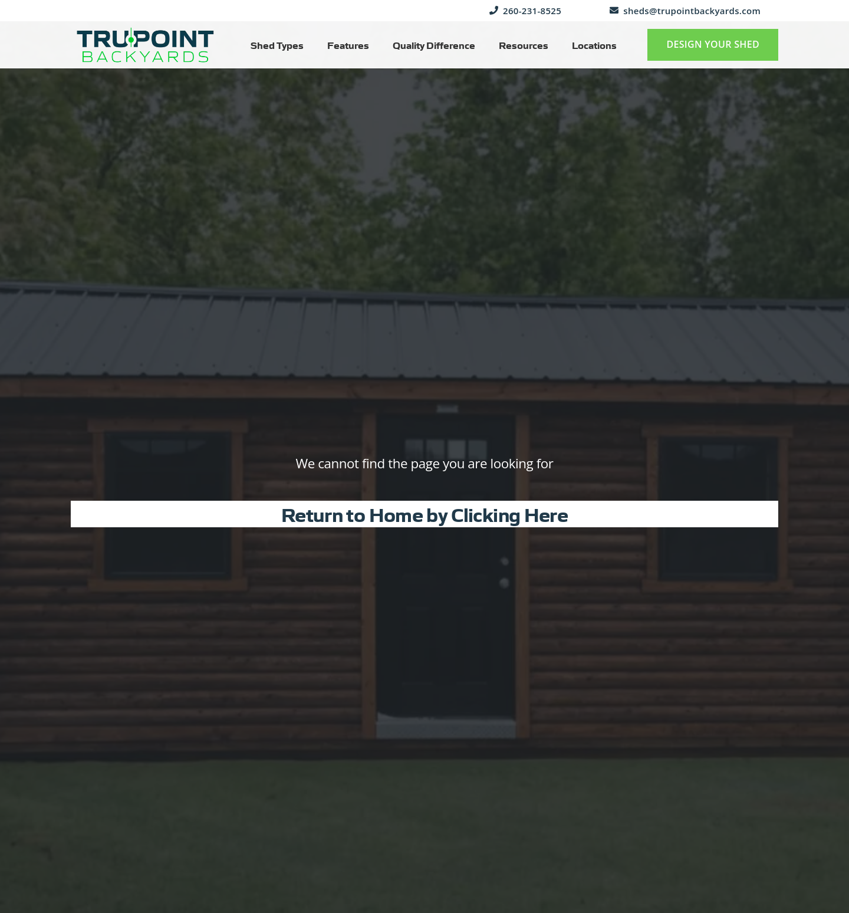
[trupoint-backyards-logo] (145, 45)
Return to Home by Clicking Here (424, 513)
